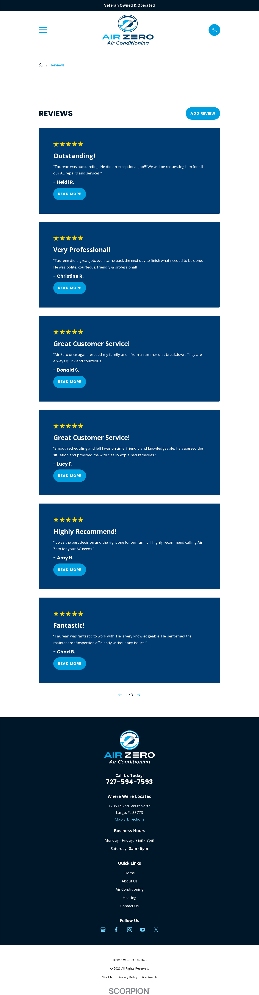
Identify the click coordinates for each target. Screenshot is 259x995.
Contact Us (129, 905)
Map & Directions (129, 819)
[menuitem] (108, 977)
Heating (129, 897)
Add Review (202, 113)
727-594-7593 (129, 782)
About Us (130, 881)
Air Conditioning (129, 889)
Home (129, 872)
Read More (70, 194)
